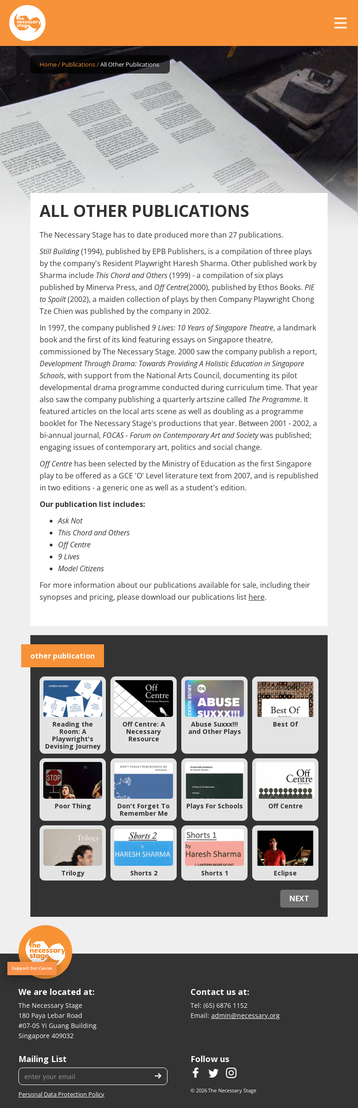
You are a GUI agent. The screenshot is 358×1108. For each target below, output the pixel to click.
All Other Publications (129, 64)
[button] (340, 23)
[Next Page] (299, 899)
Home (48, 64)
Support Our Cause (32, 968)
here (256, 597)
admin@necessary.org (245, 1015)
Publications (78, 64)
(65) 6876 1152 (225, 1005)
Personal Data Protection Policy (61, 1094)
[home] (27, 23)
